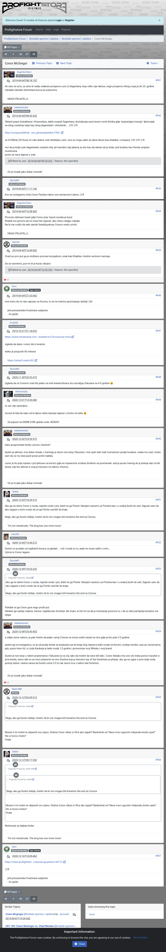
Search (39, 29)
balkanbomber (21, 107)
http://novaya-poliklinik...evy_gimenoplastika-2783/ (34, 132)
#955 (158, 697)
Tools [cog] (151, 63)
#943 (158, 188)
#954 (158, 631)
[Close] (159, 20)
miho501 (15, 534)
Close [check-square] (79, 944)
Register (69, 20)
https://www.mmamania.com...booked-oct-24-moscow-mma (39, 336)
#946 (158, 295)
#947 (158, 330)
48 (33, 54)
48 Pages (11, 47)
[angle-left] (13, 54)
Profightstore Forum (18, 30)
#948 (158, 377)
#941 (158, 80)
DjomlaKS (14, 180)
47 (27, 54)
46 (20, 54)
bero (14, 286)
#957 (158, 855)
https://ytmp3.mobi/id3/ (22, 360)
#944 (158, 211)
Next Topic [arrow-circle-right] (64, 63)
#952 (158, 542)
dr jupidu (14, 322)
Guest (92, 914)
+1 (6, 280)
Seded (15, 491)
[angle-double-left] (6, 54)
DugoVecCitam (24, 72)
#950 (158, 438)
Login (59, 20)
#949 (158, 399)
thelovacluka (21, 391)
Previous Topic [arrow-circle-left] (42, 63)
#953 (158, 568)
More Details (140, 937)
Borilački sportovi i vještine (43, 38)
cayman (16, 242)
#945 (158, 250)
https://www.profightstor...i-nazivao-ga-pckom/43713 (35, 862)
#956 (158, 759)
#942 (158, 115)
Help (48, 29)
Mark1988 (17, 689)
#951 (158, 499)
